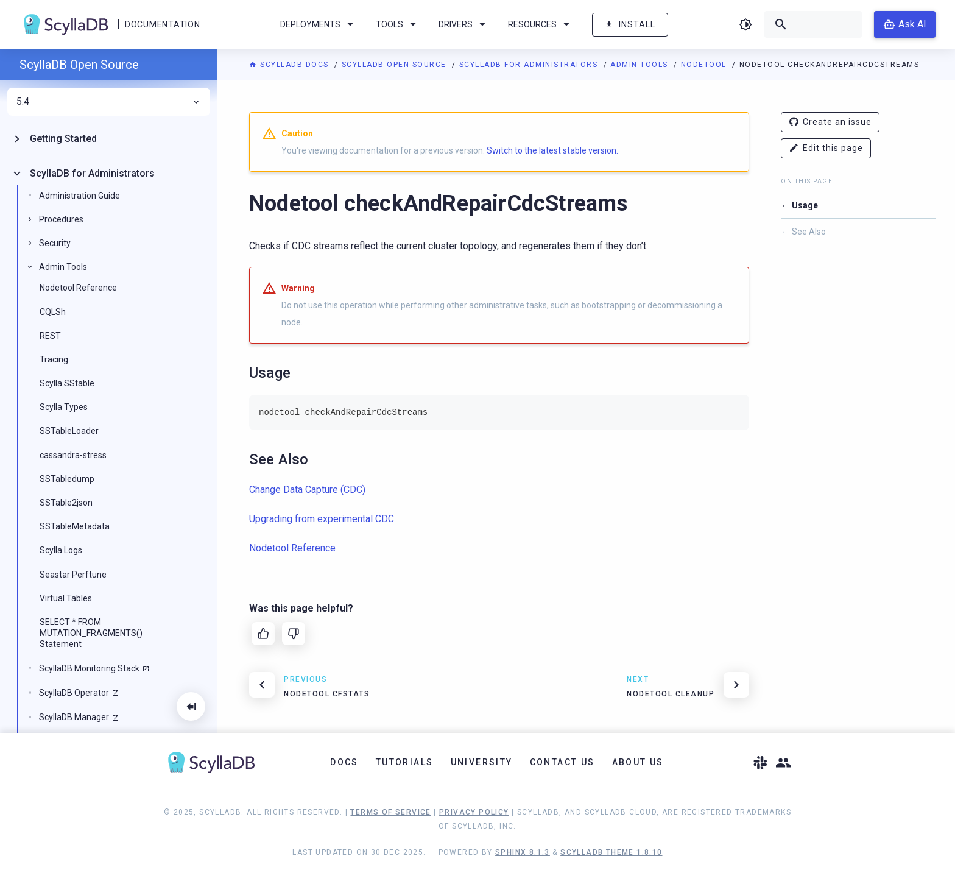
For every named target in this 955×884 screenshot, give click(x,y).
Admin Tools (640, 64)
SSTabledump (67, 479)
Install (630, 24)
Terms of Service (390, 812)
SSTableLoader (69, 431)
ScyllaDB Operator (74, 693)
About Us (638, 762)
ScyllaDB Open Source (395, 64)
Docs (344, 762)
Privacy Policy (474, 812)
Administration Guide (79, 195)
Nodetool (705, 64)
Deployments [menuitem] (319, 24)
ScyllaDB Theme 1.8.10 (611, 852)
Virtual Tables (66, 598)
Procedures (61, 219)
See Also (809, 231)
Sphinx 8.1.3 (522, 852)
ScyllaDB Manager (74, 717)
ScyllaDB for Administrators (530, 64)
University (482, 762)
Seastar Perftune (73, 574)
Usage (805, 205)
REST (50, 336)
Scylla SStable (67, 383)
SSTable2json (66, 502)
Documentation (162, 24)
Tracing (54, 359)
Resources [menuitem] (541, 24)
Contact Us (562, 762)
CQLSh (53, 312)
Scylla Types (64, 407)
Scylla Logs (61, 550)
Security (55, 243)
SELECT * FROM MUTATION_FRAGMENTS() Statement (91, 633)
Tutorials (405, 762)
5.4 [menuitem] (108, 102)
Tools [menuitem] (398, 24)
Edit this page (826, 148)
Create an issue (830, 122)
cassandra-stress (73, 455)
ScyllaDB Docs (290, 64)
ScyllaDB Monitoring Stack (89, 668)
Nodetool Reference (78, 287)
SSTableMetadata (75, 526)
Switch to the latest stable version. (552, 150)
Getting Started (63, 138)
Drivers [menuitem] (464, 24)
